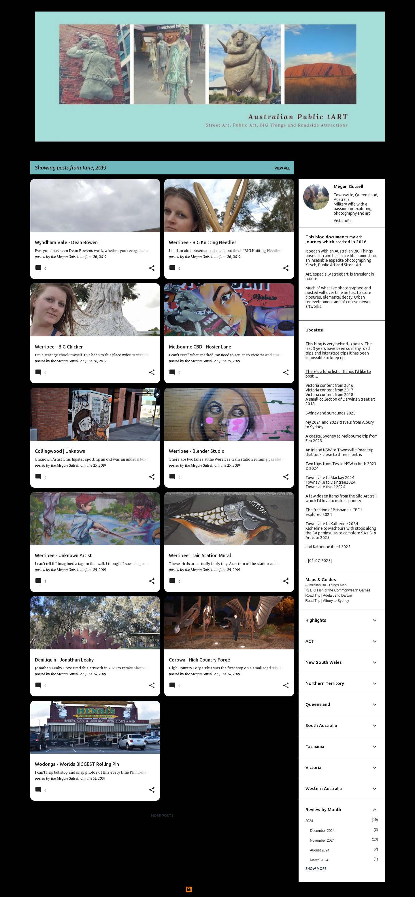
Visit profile (343, 221)
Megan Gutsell (348, 186)
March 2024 (319, 860)
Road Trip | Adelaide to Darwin (328, 595)
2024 (309, 821)
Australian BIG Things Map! (326, 585)
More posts (162, 815)
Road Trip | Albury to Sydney (327, 601)
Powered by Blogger (207, 889)
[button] (151, 268)
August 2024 (319, 850)
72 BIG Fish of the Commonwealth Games (337, 590)
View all (282, 168)
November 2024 (322, 840)
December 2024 (322, 831)
